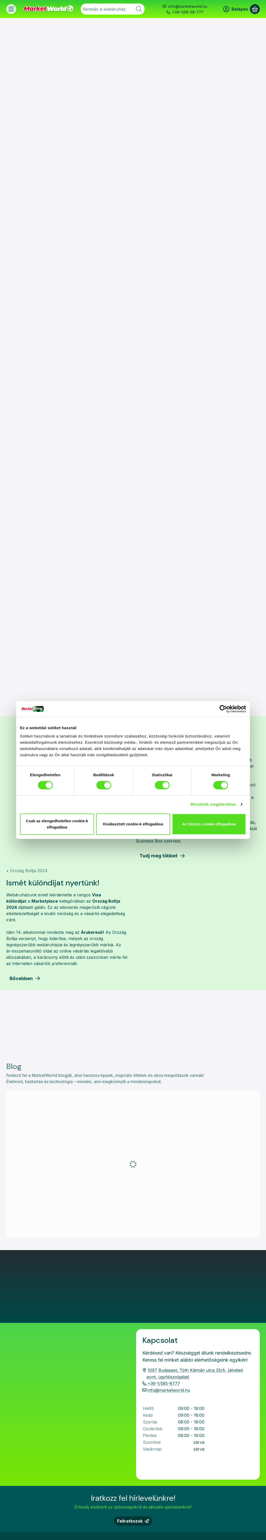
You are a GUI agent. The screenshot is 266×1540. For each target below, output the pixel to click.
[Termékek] (11, 9)
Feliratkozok (133, 1377)
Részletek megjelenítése (213, 804)
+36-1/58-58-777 (187, 12)
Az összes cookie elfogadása (209, 824)
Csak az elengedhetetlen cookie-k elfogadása (57, 824)
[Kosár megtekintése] (255, 9)
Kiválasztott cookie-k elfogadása (133, 824)
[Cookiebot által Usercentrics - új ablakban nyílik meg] (223, 709)
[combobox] (113, 9)
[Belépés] (235, 9)
